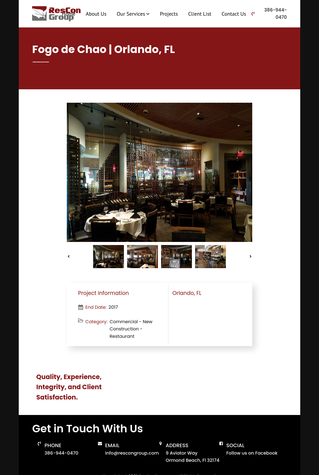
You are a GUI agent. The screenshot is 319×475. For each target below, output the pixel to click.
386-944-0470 (275, 13)
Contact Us (234, 13)
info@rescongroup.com (132, 453)
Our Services (133, 13)
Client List (199, 13)
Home (68, 13)
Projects (169, 13)
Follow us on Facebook (252, 453)
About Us (96, 13)
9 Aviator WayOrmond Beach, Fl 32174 (192, 456)
